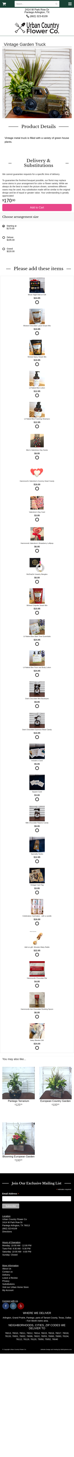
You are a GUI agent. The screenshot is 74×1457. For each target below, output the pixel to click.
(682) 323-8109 (37, 16)
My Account (7, 1290)
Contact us (7, 1271)
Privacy (5, 1281)
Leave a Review (10, 1278)
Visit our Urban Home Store (15, 1287)
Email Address (10, 1194)
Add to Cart (37, 207)
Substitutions (8, 1284)
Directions (7, 1231)
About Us (6, 1268)
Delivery (6, 1275)
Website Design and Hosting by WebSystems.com (56, 1349)
